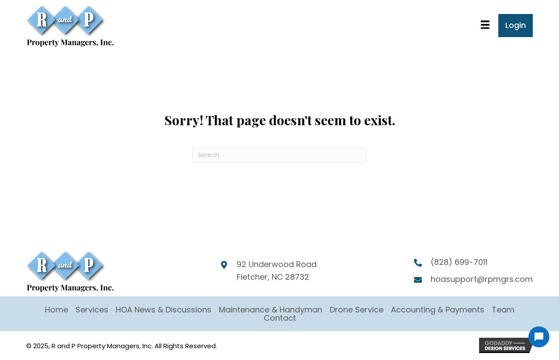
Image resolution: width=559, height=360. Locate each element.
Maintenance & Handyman (270, 309)
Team (503, 309)
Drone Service (356, 309)
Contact (280, 318)
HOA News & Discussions (163, 309)
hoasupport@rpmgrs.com (482, 279)
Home (56, 309)
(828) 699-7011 (459, 262)
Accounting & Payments (437, 309)
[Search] (279, 155)
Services (92, 309)
